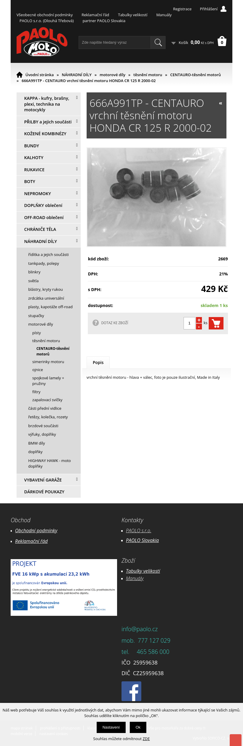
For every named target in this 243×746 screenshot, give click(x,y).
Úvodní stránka (39, 74)
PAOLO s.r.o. (138, 530)
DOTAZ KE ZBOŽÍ (114, 322)
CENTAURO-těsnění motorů (195, 74)
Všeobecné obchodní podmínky (45, 14)
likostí (154, 571)
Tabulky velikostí (132, 14)
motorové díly (112, 74)
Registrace (182, 9)
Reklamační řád (95, 14)
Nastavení (111, 727)
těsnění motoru (147, 74)
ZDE (146, 738)
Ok (138, 727)
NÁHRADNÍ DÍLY (77, 74)
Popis (98, 362)
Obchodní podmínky (36, 530)
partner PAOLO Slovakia (103, 20)
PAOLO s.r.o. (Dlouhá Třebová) (47, 20)
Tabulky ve (137, 571)
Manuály (164, 14)
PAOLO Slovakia (142, 540)
